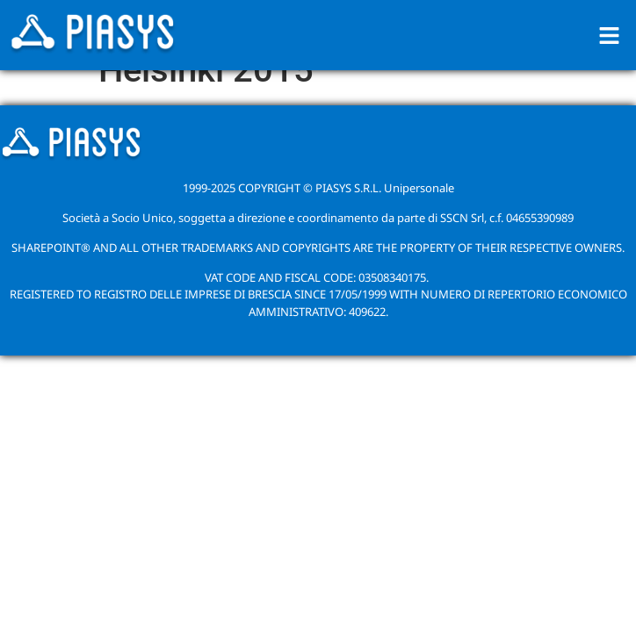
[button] (609, 35)
